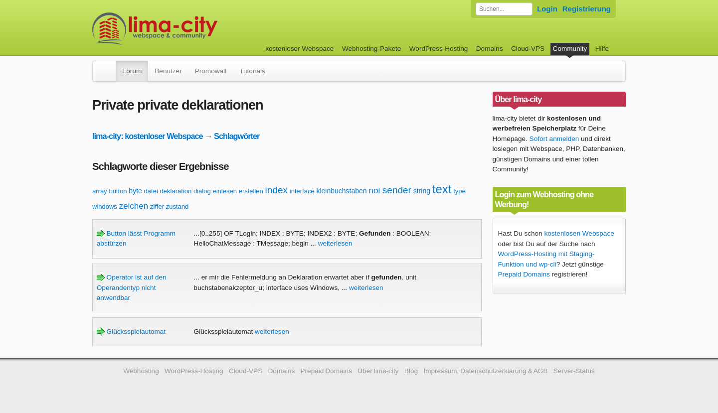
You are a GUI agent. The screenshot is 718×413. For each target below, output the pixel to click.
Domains (489, 48)
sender (396, 190)
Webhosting (141, 371)
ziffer (157, 206)
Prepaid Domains (524, 274)
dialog (202, 191)
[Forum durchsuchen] (504, 8)
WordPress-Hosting (438, 48)
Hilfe (602, 48)
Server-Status (574, 371)
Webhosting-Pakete (371, 48)
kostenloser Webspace (299, 48)
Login (547, 8)
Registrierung (586, 8)
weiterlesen (335, 243)
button (118, 191)
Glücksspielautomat (131, 331)
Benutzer (168, 71)
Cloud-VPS (527, 48)
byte (135, 191)
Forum (132, 71)
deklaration (176, 191)
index (276, 190)
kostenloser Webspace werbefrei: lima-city (192, 28)
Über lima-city (378, 371)
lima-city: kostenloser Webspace (147, 136)
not (374, 190)
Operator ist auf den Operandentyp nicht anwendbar (132, 287)
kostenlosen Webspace (579, 233)
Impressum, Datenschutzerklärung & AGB (485, 371)
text (442, 189)
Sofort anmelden (554, 138)
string (421, 191)
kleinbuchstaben (341, 191)
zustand (177, 206)
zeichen (134, 206)
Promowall (210, 71)
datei (151, 191)
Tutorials (252, 71)
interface (302, 191)
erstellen (251, 191)
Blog (411, 371)
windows (104, 206)
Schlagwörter (236, 136)
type (459, 191)
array (99, 191)
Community (570, 48)
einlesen (224, 191)
